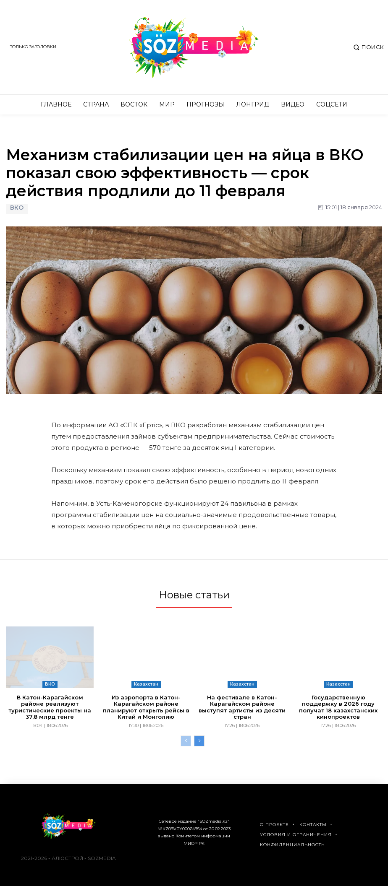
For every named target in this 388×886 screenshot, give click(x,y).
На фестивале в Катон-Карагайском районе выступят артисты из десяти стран (242, 707)
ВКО (17, 209)
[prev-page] (186, 740)
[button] (367, 47)
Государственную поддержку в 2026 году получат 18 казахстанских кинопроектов (338, 707)
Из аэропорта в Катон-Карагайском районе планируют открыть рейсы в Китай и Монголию (146, 707)
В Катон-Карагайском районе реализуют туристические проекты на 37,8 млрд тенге (49, 707)
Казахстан (146, 684)
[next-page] (199, 740)
